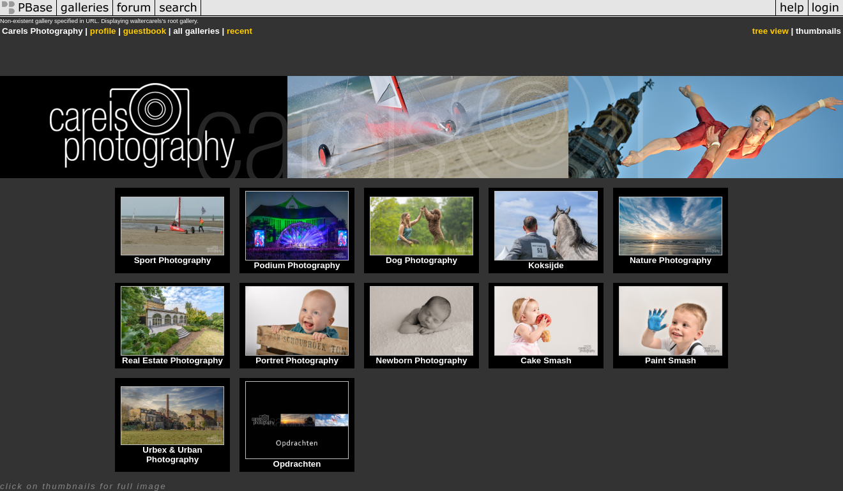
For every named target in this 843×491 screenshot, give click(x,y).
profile (103, 31)
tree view (770, 31)
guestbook (144, 31)
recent (239, 31)
